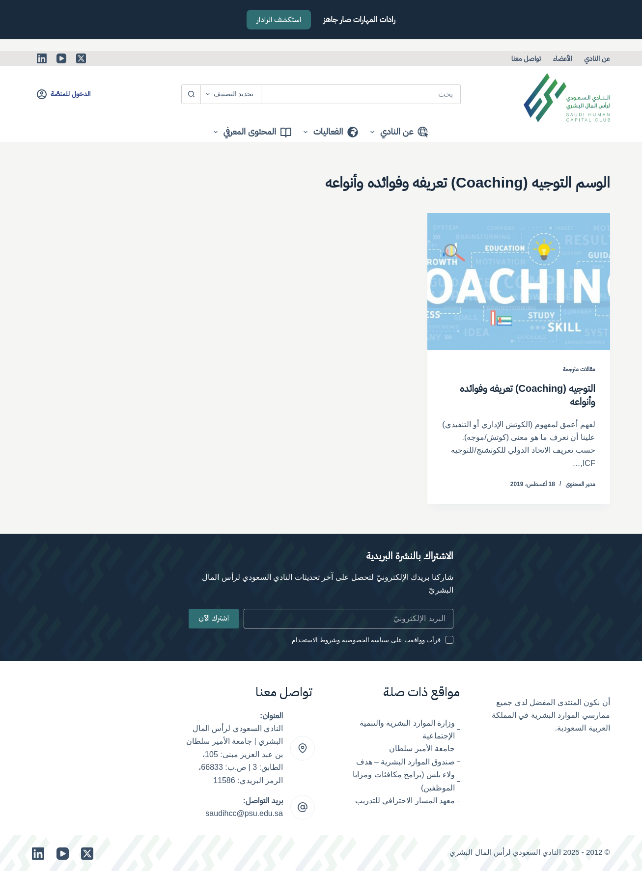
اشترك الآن (213, 617)
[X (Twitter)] (81, 58)
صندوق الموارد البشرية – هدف (405, 761)
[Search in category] (231, 94)
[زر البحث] (191, 94)
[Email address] (348, 617)
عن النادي (597, 58)
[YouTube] (61, 58)
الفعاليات (329, 132)
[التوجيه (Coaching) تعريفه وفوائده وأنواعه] (518, 281)
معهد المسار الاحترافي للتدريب (405, 799)
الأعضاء (562, 58)
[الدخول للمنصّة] (63, 94)
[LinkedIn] (42, 58)
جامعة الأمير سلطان (422, 748)
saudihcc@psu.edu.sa (244, 813)
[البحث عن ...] (360, 94)
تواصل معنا (526, 58)
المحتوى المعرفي (250, 132)
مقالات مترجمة (579, 369)
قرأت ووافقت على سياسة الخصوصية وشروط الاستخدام (366, 639)
